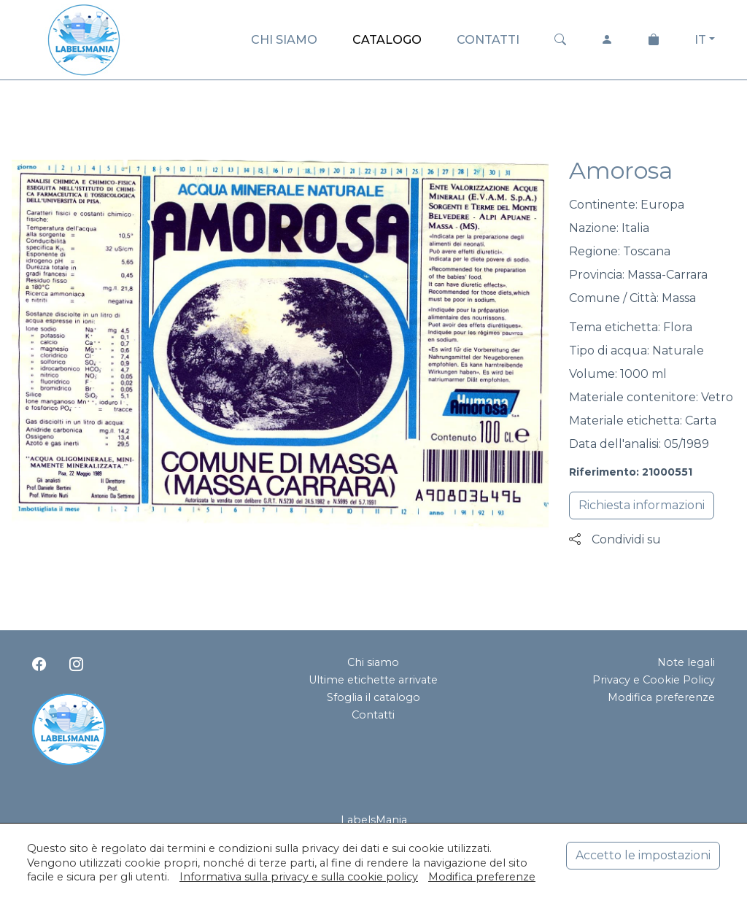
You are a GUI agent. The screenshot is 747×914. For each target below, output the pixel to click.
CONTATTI (488, 40)
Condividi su (615, 539)
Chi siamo (373, 662)
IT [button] (700, 40)
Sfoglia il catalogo (373, 697)
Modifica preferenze (661, 697)
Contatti (373, 714)
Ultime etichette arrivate (373, 679)
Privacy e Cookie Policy (653, 679)
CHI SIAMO (284, 40)
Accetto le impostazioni (643, 855)
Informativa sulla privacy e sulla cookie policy (298, 876)
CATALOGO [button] (387, 40)
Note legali (686, 662)
